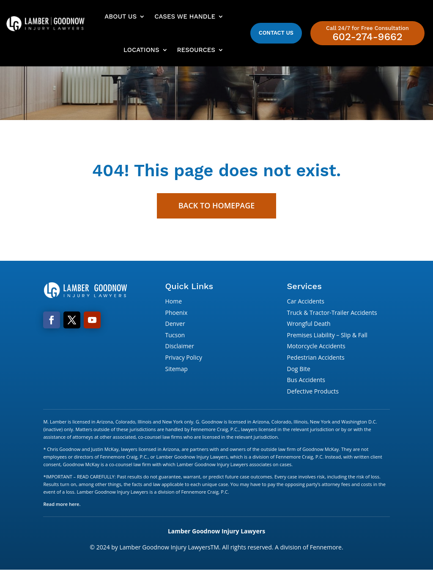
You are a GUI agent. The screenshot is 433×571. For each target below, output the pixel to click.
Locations (141, 50)
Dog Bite (298, 370)
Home (173, 302)
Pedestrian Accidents (316, 358)
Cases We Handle (184, 16)
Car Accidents (305, 302)
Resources (196, 50)
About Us (120, 16)
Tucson (175, 336)
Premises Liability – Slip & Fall (327, 336)
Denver (175, 324)
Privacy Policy (183, 358)
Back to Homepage (216, 206)
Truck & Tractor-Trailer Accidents (332, 313)
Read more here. (61, 505)
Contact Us (276, 33)
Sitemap (176, 370)
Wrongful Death (309, 324)
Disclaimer (179, 347)
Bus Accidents (306, 381)
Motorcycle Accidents (316, 347)
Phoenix (176, 313)
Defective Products (313, 392)
